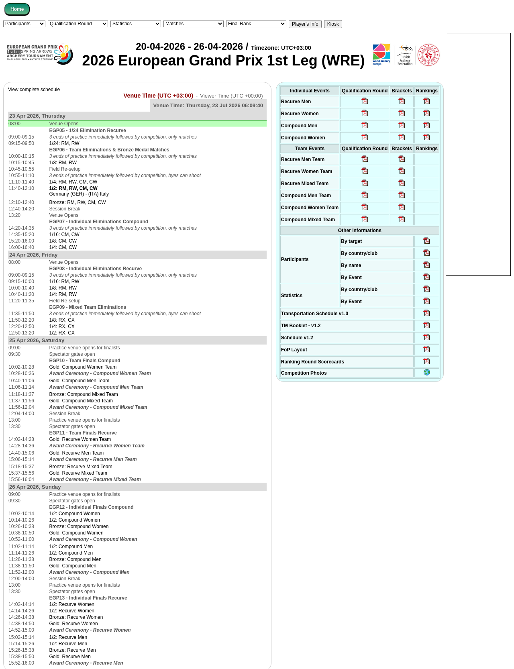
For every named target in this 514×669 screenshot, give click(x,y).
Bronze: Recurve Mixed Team (80, 466)
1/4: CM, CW (63, 247)
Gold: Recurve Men (70, 656)
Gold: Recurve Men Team (76, 453)
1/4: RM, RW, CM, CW (73, 182)
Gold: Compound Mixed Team (81, 401)
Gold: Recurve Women (73, 623)
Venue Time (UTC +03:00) (159, 95)
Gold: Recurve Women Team (80, 439)
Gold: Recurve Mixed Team (78, 473)
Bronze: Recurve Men (72, 650)
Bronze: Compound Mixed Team (83, 394)
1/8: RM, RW (63, 162)
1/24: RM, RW (64, 143)
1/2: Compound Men (71, 546)
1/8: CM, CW (63, 241)
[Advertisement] (478, 153)
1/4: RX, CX (62, 326)
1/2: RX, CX (62, 333)
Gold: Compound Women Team (83, 367)
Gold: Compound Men (72, 566)
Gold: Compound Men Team (79, 380)
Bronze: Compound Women (79, 526)
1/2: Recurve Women (72, 604)
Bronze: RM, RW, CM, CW (77, 202)
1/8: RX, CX (62, 320)
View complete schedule (34, 89)
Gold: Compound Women (76, 533)
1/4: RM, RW (63, 294)
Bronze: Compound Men (75, 559)
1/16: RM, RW (64, 281)
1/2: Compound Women (74, 513)
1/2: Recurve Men (68, 637)
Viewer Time (231, 96)
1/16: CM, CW (64, 234)
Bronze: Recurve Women (76, 617)
